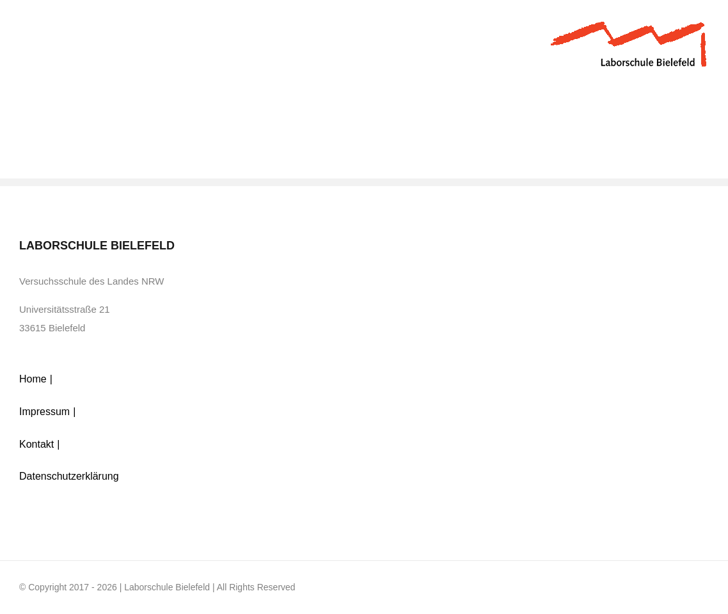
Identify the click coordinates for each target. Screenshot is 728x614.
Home (33, 379)
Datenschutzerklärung (69, 476)
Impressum (44, 411)
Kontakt (36, 444)
